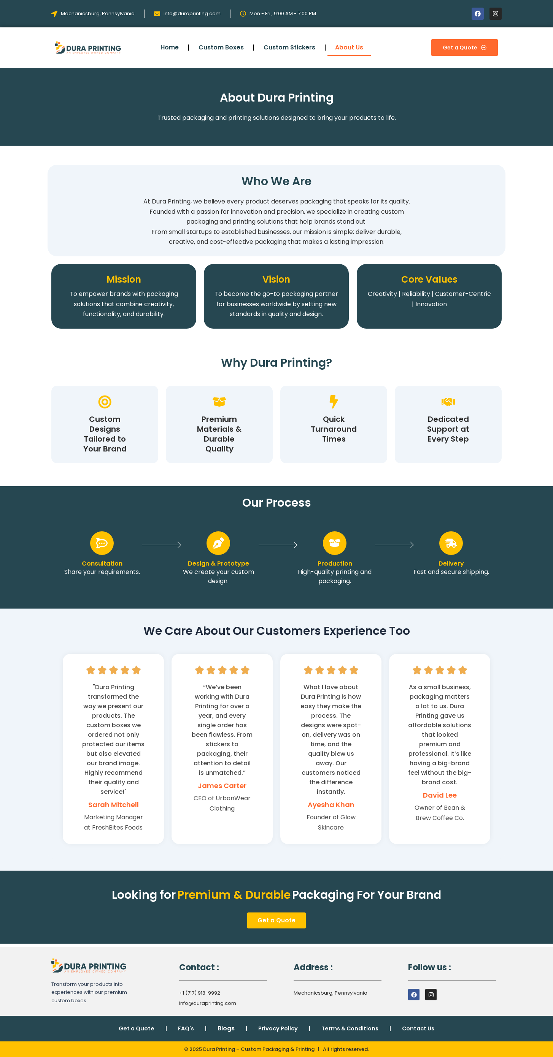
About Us (349, 47)
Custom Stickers (289, 47)
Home (169, 47)
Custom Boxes (221, 47)
